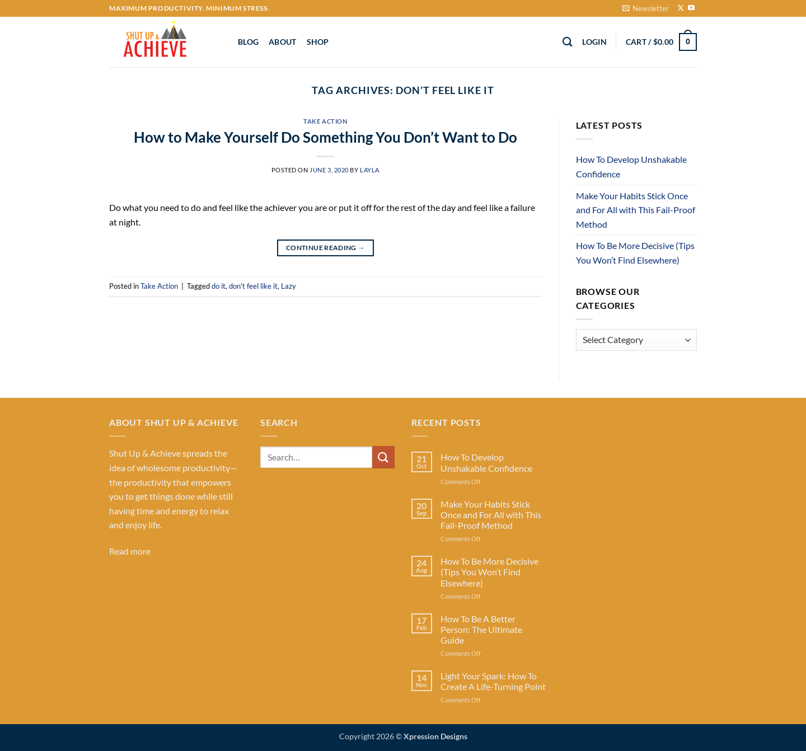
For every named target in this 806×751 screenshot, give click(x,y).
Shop (318, 41)
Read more (130, 551)
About (282, 41)
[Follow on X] (680, 8)
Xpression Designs (435, 736)
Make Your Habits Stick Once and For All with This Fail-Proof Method (635, 209)
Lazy (288, 285)
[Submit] (383, 457)
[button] (645, 8)
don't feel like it (253, 285)
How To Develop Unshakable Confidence (631, 166)
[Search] (567, 42)
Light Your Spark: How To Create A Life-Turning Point (493, 681)
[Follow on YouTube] (691, 8)
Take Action (325, 121)
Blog (248, 41)
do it (219, 285)
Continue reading (325, 247)
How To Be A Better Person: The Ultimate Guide (481, 629)
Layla (369, 169)
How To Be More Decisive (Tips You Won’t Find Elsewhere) (635, 252)
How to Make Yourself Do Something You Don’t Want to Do (325, 137)
